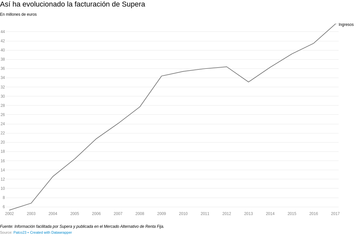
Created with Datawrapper (51, 232)
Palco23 (20, 232)
